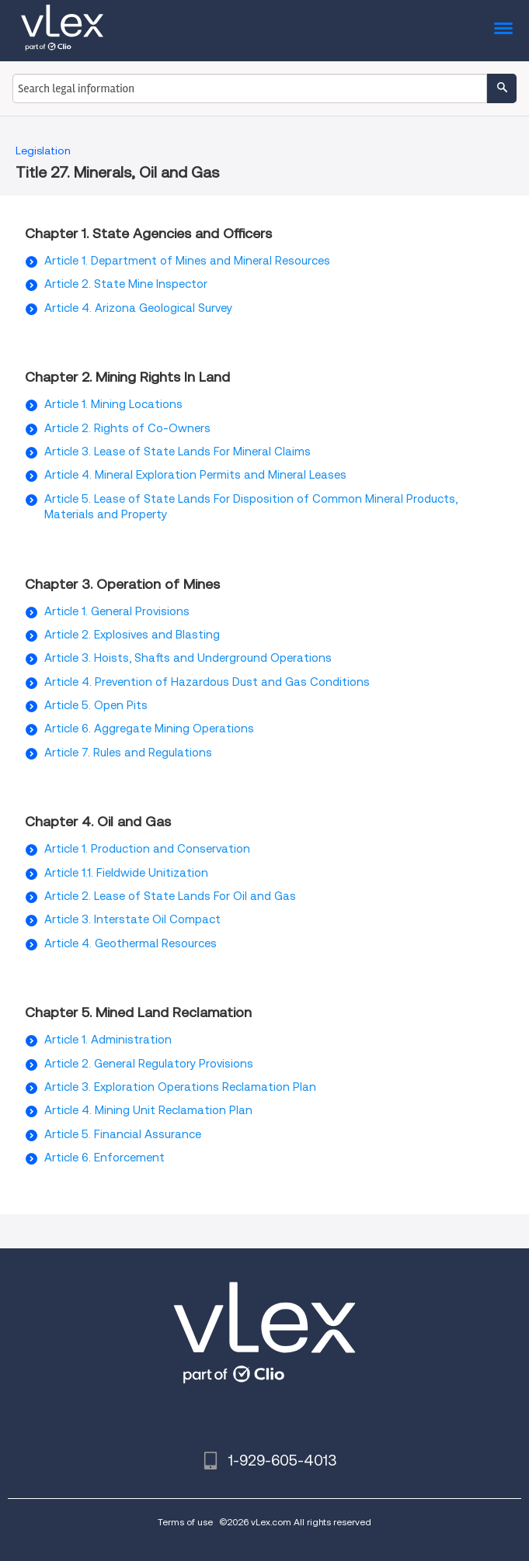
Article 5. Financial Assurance (122, 1134)
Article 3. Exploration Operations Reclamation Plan (180, 1087)
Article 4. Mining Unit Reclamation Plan (148, 1110)
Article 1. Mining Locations (113, 404)
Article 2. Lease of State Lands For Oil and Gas (170, 896)
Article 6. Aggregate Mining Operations (149, 728)
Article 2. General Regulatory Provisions (148, 1063)
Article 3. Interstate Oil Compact (132, 919)
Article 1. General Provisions (117, 611)
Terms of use (185, 1522)
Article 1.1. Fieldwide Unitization (126, 873)
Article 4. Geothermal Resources (130, 943)
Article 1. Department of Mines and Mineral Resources (187, 260)
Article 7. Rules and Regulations (128, 752)
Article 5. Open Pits (96, 705)
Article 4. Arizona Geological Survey (138, 308)
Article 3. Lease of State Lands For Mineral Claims (177, 451)
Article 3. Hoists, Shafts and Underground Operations (188, 658)
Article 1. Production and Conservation (147, 849)
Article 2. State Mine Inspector (125, 284)
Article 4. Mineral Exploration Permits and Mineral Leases (195, 475)
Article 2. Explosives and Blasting (132, 634)
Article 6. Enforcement (104, 1157)
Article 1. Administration (108, 1039)
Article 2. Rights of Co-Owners (127, 428)
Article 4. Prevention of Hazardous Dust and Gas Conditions (207, 682)
